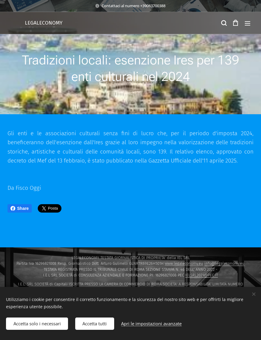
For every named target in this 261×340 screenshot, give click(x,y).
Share (19, 208)
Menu (247, 23)
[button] (224, 23)
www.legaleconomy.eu (184, 263)
